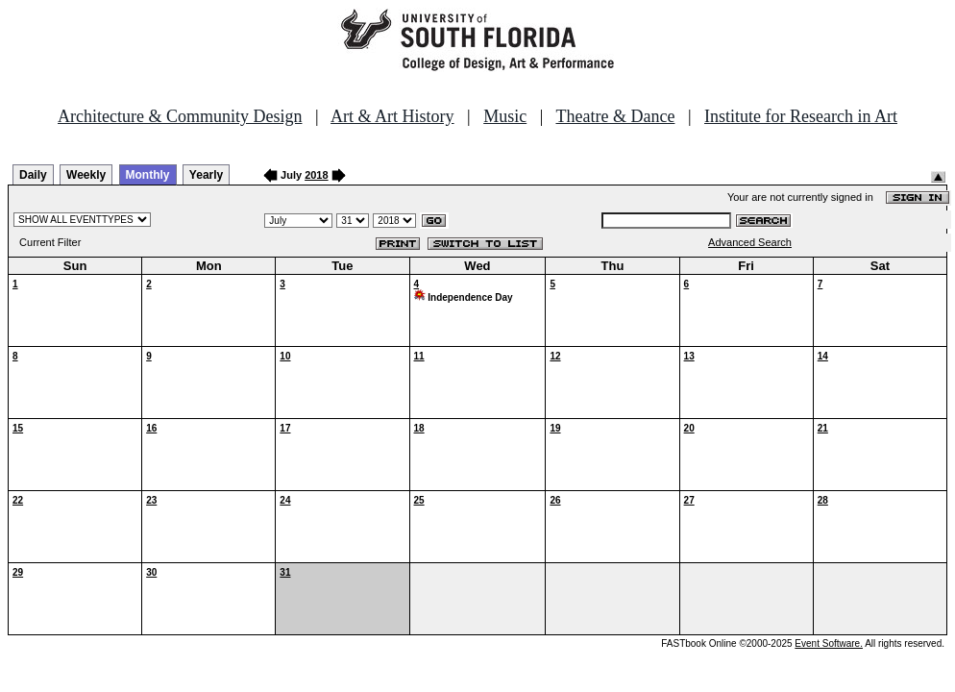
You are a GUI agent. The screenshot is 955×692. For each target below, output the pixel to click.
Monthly (148, 175)
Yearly (206, 175)
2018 (316, 175)
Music (504, 116)
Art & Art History (392, 116)
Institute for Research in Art (800, 116)
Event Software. (829, 643)
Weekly (86, 175)
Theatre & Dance (614, 116)
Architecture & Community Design (180, 116)
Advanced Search (750, 242)
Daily (33, 175)
